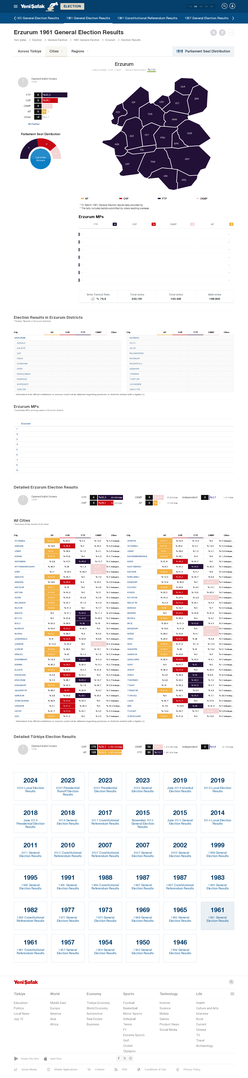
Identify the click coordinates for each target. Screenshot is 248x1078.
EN (195, 6)
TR (190, 6)
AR (201, 6)
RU (211, 6)
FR (206, 6)
